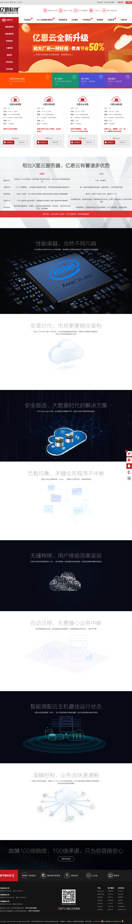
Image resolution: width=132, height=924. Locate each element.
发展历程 (120, 894)
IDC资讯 (110, 903)
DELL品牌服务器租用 (45, 20)
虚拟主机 (74, 875)
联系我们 (120, 903)
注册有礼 (120, 2)
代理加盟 (110, 900)
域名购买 (32, 875)
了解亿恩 (123, 20)
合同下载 (110, 906)
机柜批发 (9, 41)
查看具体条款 (66, 856)
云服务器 (9, 48)
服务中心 (110, 909)
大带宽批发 (86, 20)
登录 (129, 2)
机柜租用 (100, 897)
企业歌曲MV (121, 906)
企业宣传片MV (122, 909)
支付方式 (110, 894)
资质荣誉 (120, 897)
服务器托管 (9, 34)
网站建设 (100, 909)
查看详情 (21, 142)
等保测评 (100, 20)
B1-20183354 (97, 921)
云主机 (95, 875)
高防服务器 (63, 20)
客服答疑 (110, 891)
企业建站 (74, 20)
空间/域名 (9, 62)
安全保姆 (9, 69)
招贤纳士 (120, 900)
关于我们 (120, 891)
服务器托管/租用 (53, 875)
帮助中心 (110, 897)
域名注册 (100, 906)
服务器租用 (9, 27)
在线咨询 (9, 142)
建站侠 (9, 55)
